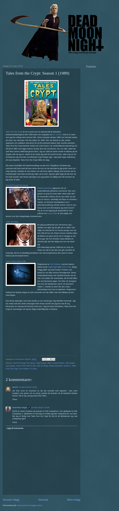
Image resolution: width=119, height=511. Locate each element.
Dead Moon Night (19, 407)
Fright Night (52, 267)
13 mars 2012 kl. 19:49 (40, 407)
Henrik (15, 387)
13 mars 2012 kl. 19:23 (28, 387)
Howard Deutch (58, 363)
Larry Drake (52, 213)
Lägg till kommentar (15, 428)
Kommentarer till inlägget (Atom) (29, 505)
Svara (14, 399)
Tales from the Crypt (14, 132)
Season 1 (67, 366)
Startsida (43, 499)
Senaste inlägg (11, 499)
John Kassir (70, 363)
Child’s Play (66, 267)
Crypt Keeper (41, 363)
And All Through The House (24, 363)
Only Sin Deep (42, 366)
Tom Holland (55, 264)
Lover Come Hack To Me (25, 366)
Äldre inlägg (73, 499)
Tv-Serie (33, 369)
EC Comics (57, 135)
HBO (49, 363)
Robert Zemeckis (44, 188)
